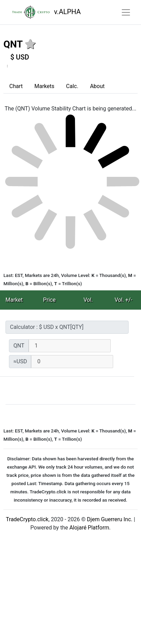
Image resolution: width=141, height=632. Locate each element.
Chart (16, 86)
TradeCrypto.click (27, 519)
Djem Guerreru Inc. (109, 519)
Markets (44, 86)
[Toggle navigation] (125, 12)
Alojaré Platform (89, 527)
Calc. (72, 86)
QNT (12, 44)
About (97, 86)
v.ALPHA (44, 12)
